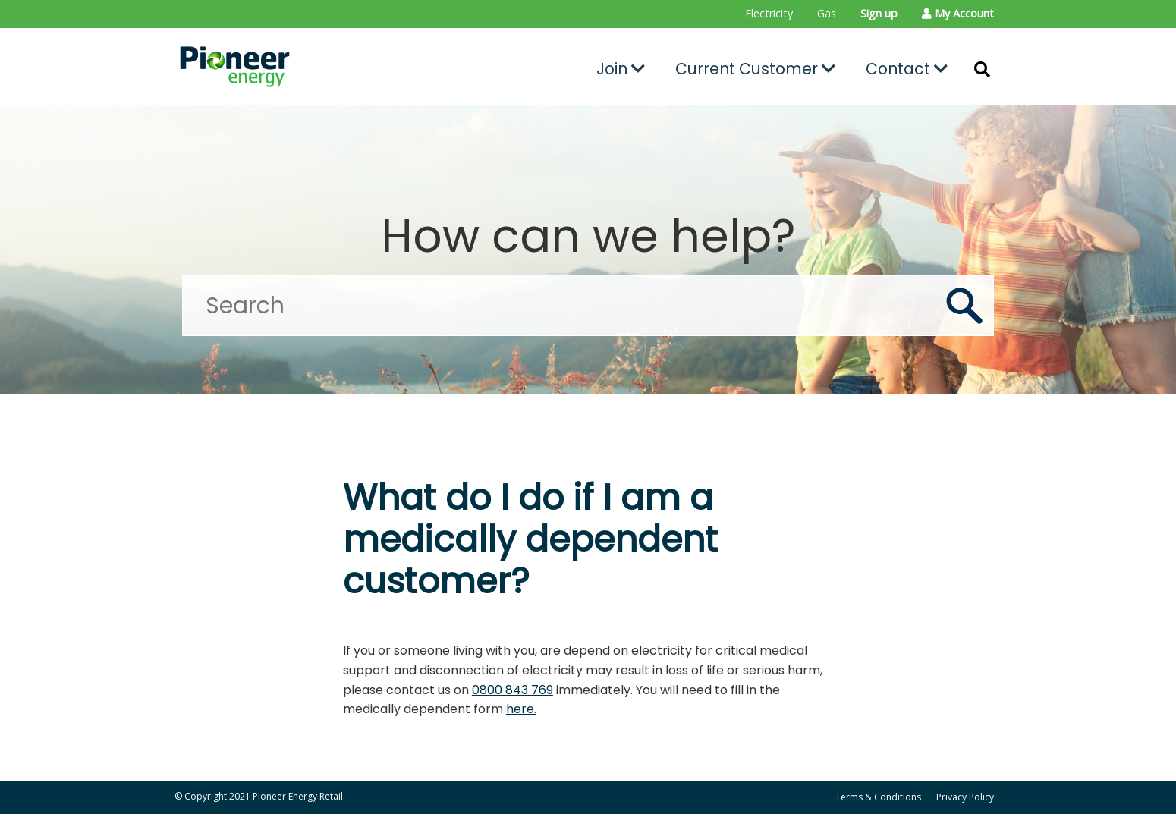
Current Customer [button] (755, 69)
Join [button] (620, 69)
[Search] (588, 305)
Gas (826, 13)
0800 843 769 (512, 690)
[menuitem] (769, 14)
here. (521, 709)
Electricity (769, 13)
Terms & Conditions (878, 796)
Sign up (879, 13)
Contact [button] (907, 69)
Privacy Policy (965, 796)
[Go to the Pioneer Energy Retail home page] (304, 66)
